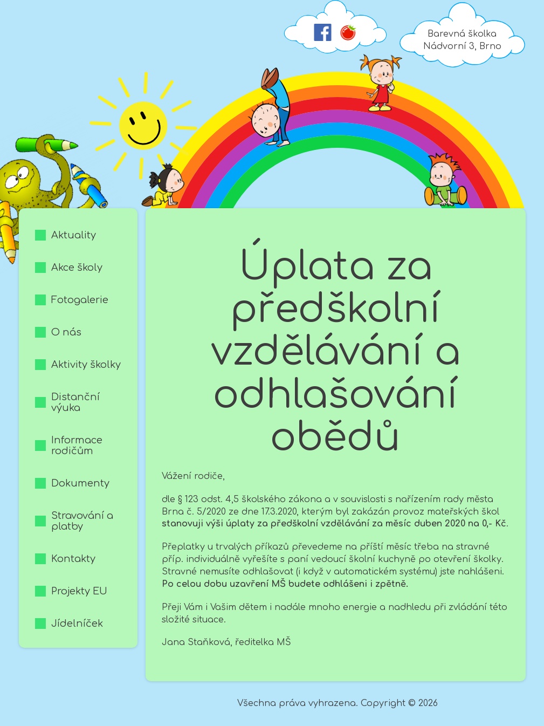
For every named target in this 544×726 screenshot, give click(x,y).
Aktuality (73, 235)
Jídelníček (77, 623)
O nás (66, 332)
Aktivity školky (86, 364)
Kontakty (73, 558)
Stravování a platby (82, 521)
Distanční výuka (75, 402)
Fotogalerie (79, 299)
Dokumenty (80, 483)
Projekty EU (79, 591)
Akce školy (76, 267)
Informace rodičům (76, 445)
